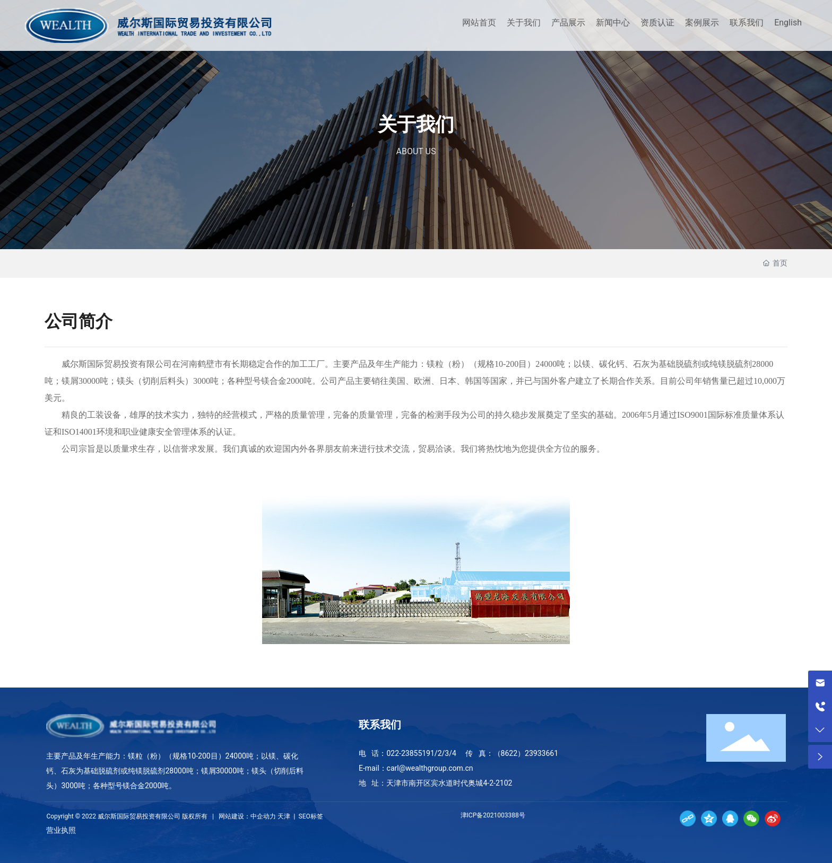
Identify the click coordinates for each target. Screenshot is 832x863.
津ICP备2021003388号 (494, 815)
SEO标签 (310, 816)
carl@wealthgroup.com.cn (430, 768)
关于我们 (416, 125)
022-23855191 (410, 753)
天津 (284, 816)
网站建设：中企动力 (247, 816)
